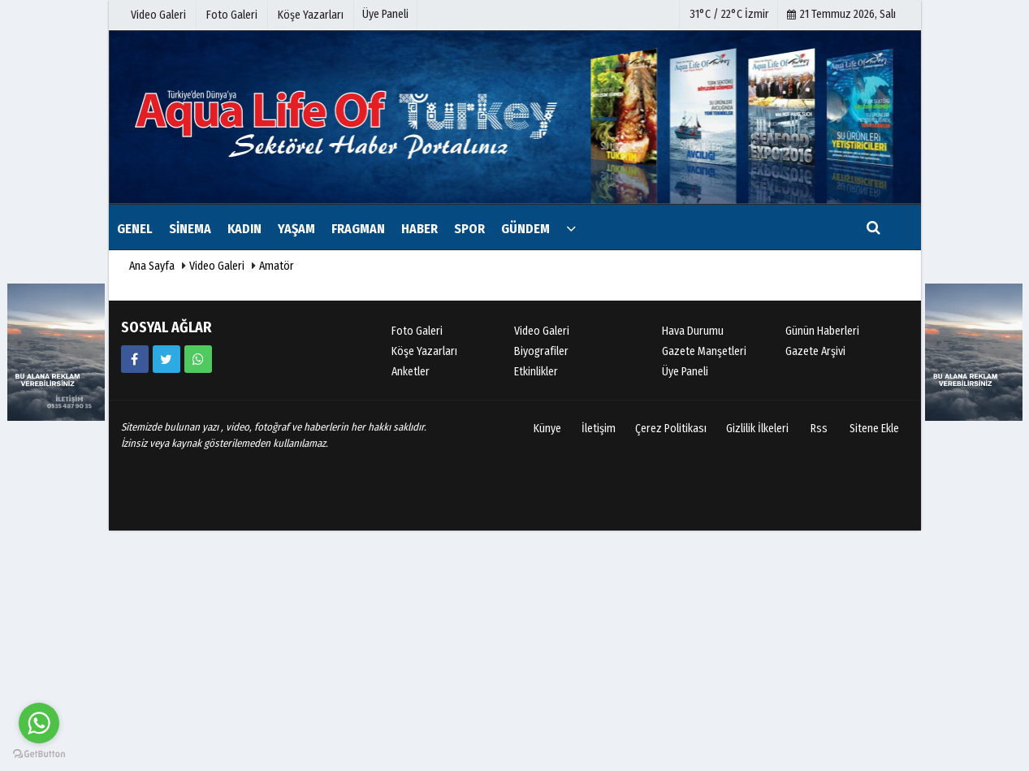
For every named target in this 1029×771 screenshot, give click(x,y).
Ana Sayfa (152, 266)
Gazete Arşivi (815, 351)
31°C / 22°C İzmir (729, 14)
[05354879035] (198, 359)
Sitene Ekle (874, 428)
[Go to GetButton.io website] (39, 754)
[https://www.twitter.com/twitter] (166, 359)
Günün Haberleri (822, 331)
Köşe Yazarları (424, 351)
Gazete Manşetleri (704, 351)
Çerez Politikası (671, 428)
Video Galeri (216, 266)
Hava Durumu (693, 331)
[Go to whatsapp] (39, 723)
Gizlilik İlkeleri (757, 428)
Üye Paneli (385, 14)
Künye (547, 428)
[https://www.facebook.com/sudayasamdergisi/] (135, 359)
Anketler (410, 372)
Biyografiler (541, 351)
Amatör (276, 266)
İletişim (599, 428)
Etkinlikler (536, 372)
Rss (819, 428)
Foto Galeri (417, 331)
